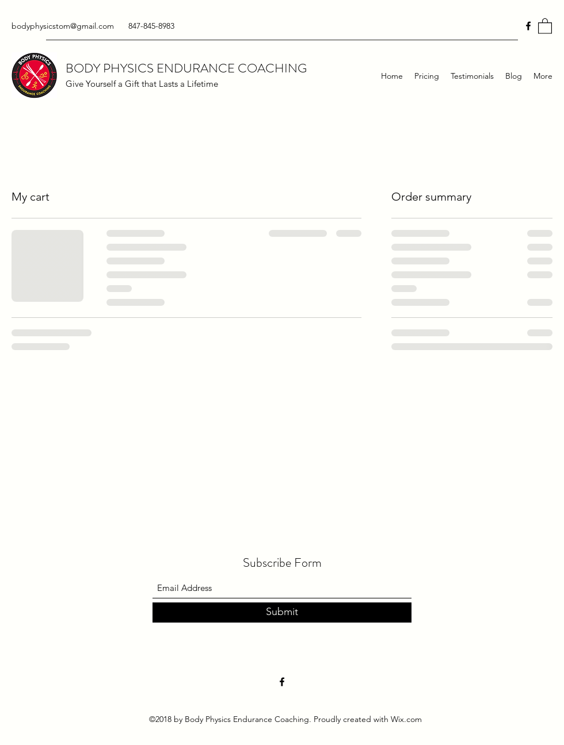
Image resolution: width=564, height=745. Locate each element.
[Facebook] (528, 26)
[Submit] (282, 612)
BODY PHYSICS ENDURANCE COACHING (186, 68)
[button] (545, 25)
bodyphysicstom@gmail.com (63, 26)
